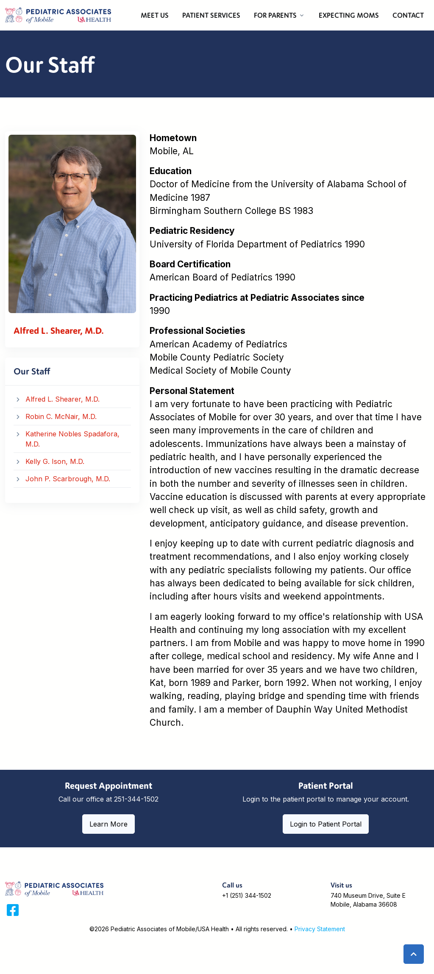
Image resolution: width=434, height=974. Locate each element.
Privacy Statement (320, 928)
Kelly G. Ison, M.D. (54, 461)
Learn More (108, 824)
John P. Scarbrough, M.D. (67, 479)
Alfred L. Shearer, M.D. (62, 399)
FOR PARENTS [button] (275, 15)
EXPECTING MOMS (349, 15)
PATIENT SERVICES (211, 15)
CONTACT (408, 15)
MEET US (155, 15)
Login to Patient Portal (326, 824)
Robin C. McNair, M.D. (61, 416)
